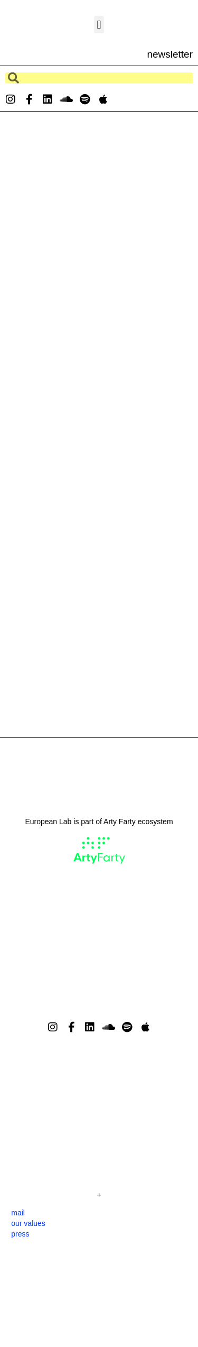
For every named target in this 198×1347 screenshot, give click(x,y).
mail (18, 1212)
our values (28, 1223)
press (20, 1234)
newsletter (170, 54)
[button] (99, 24)
